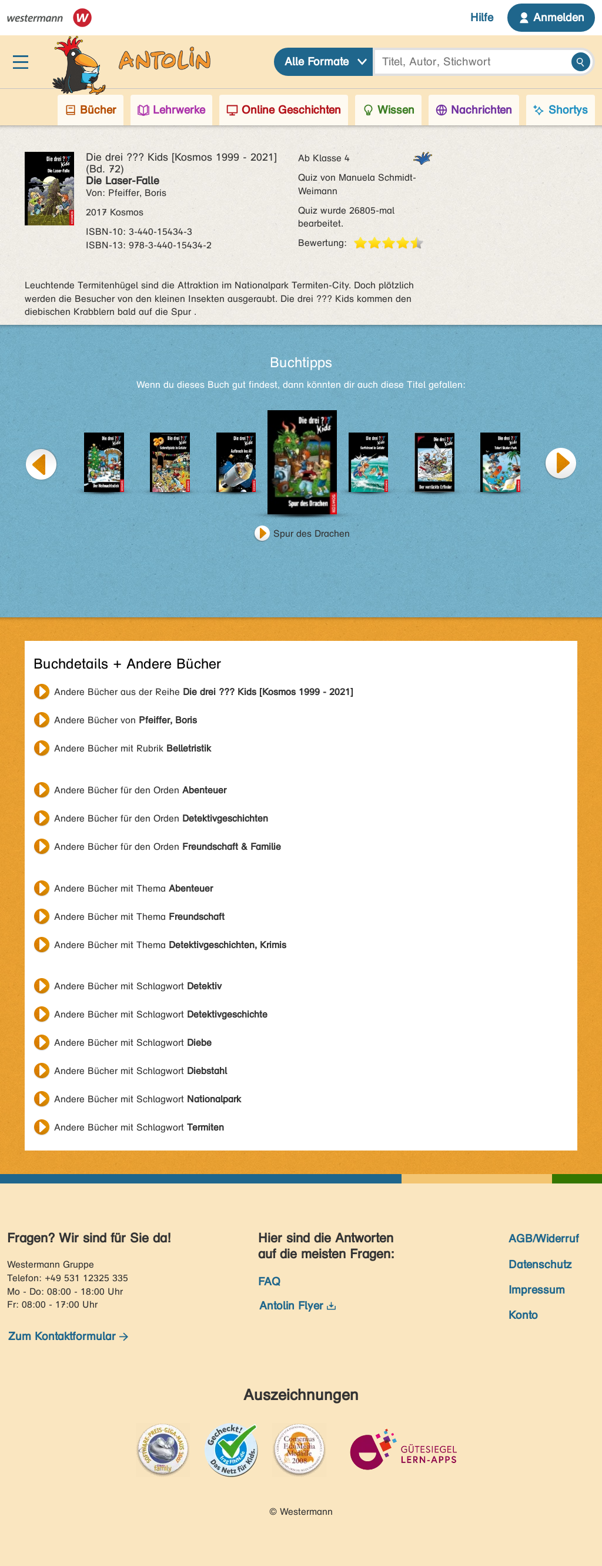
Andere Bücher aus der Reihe (203, 691)
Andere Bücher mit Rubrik (132, 748)
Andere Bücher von (125, 720)
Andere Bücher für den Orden (140, 790)
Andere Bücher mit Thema (133, 888)
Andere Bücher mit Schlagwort (138, 986)
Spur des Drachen (311, 533)
